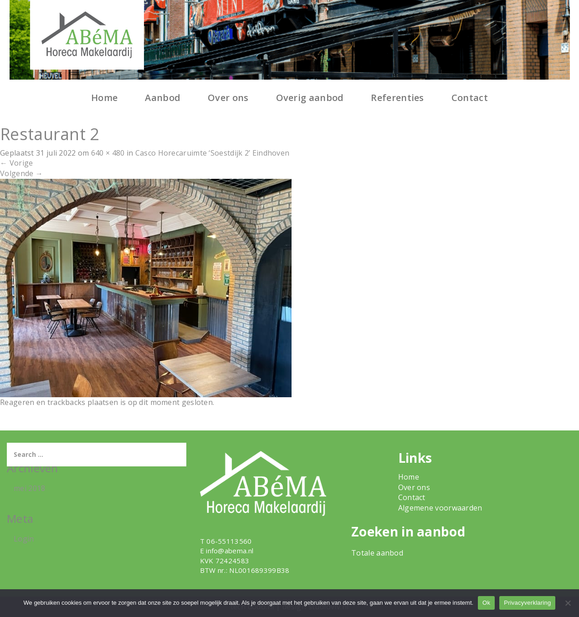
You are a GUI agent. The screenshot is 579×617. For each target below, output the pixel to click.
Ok (486, 602)
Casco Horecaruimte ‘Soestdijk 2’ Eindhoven (212, 153)
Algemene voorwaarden (440, 508)
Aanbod (162, 97)
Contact (469, 97)
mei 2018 (29, 488)
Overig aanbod (310, 97)
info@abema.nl (229, 550)
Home (104, 97)
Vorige (16, 163)
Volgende (21, 173)
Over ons (228, 97)
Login (24, 539)
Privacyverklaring (527, 602)
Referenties (397, 97)
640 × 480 (108, 153)
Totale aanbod (377, 553)
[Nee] (567, 602)
